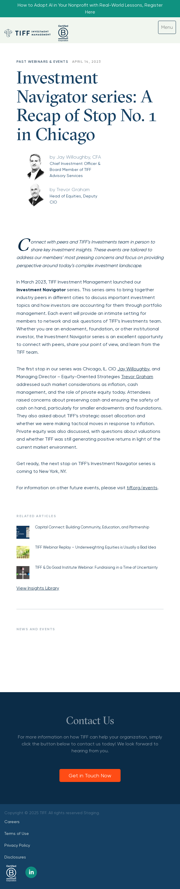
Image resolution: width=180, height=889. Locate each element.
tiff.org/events (142, 487)
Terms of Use (16, 833)
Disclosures (15, 857)
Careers (12, 821)
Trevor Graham (137, 376)
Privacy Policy (17, 845)
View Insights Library (37, 588)
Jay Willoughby (133, 369)
